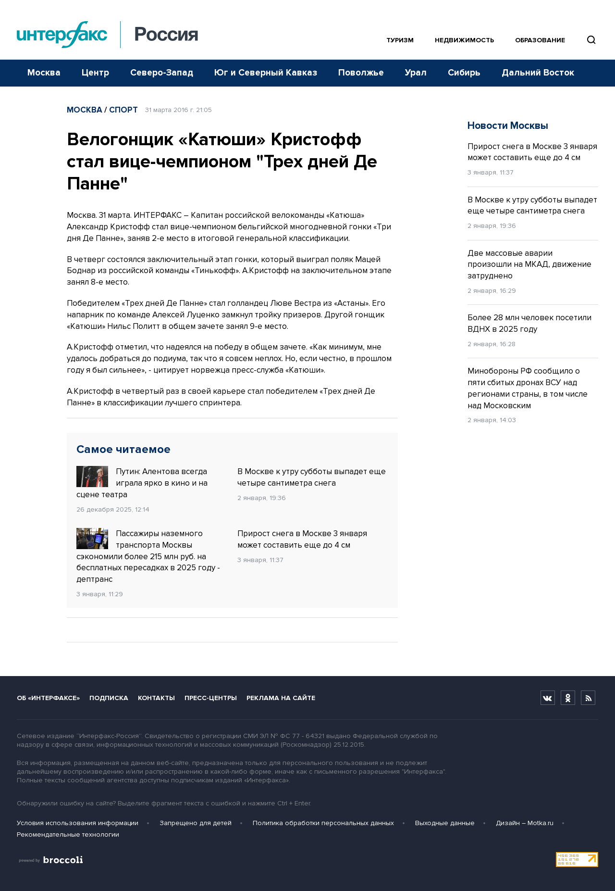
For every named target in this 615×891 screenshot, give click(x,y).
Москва (44, 72)
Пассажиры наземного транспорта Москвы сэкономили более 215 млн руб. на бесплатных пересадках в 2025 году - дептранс (148, 556)
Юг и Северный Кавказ (265, 72)
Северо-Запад (161, 72)
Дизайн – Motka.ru (525, 823)
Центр (95, 72)
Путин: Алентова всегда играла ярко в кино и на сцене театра (142, 483)
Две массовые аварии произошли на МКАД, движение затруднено (529, 264)
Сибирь (464, 72)
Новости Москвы (507, 126)
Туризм (400, 40)
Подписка (108, 698)
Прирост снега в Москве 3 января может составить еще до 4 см (302, 539)
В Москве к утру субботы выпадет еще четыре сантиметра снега (311, 477)
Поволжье (361, 72)
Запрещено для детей (196, 823)
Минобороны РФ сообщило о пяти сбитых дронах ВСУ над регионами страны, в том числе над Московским (527, 388)
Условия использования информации (77, 823)
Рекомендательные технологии (68, 834)
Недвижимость (464, 40)
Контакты (156, 698)
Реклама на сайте (280, 698)
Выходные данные (445, 823)
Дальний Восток (538, 72)
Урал (416, 72)
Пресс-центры (210, 698)
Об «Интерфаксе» (48, 698)
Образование (540, 40)
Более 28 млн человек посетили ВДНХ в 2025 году (529, 323)
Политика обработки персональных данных (323, 823)
